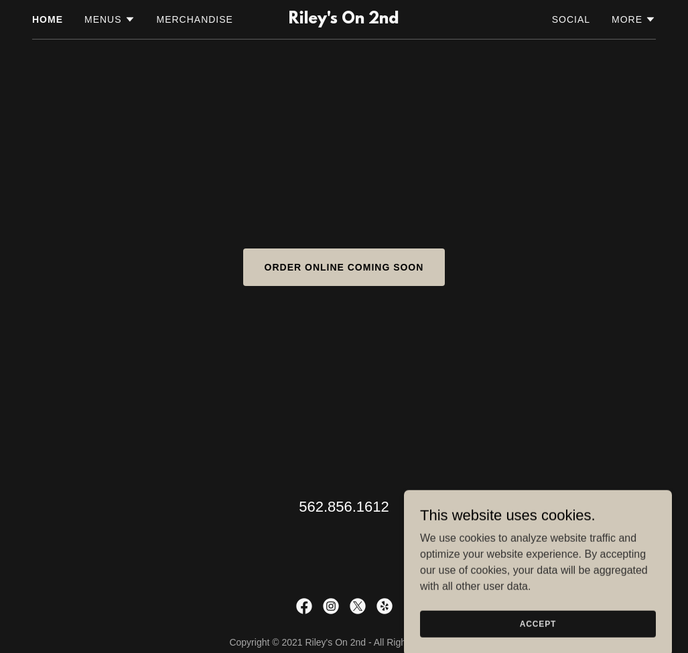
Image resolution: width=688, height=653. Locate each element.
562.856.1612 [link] (344, 506)
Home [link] (47, 19)
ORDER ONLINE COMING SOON (344, 267)
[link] (344, 19)
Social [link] (571, 19)
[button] (109, 19)
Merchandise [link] (195, 19)
